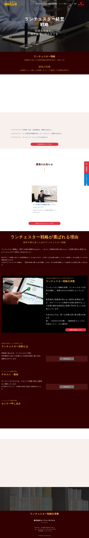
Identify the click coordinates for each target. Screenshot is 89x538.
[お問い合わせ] (86, 163)
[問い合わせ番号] (81, 3)
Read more (37, 213)
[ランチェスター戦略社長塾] (86, 175)
